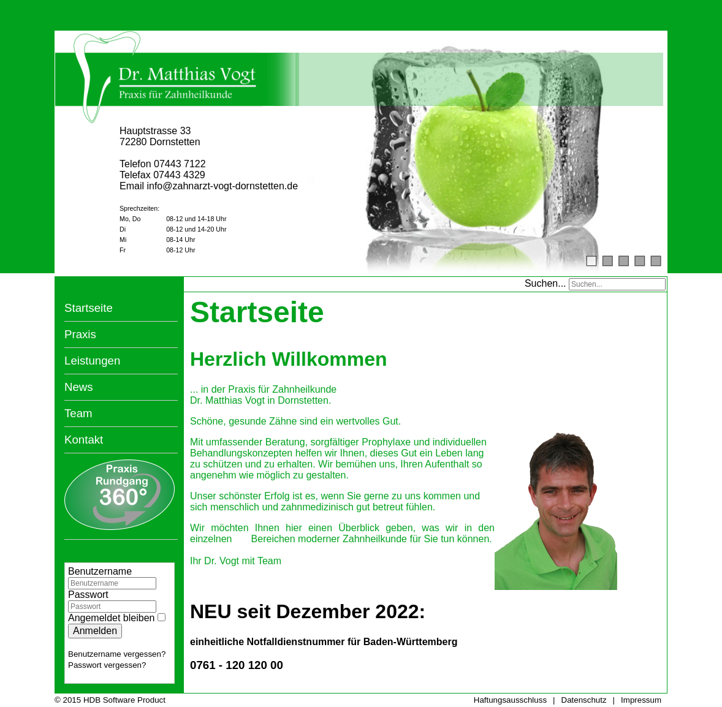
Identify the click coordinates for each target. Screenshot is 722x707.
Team (78, 411)
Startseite (88, 306)
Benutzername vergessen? (116, 652)
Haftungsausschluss (510, 698)
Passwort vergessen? (107, 663)
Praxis (80, 332)
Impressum (641, 698)
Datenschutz (584, 698)
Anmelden (95, 629)
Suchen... (545, 281)
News (78, 385)
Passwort (88, 593)
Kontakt (83, 437)
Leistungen (92, 358)
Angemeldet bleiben (111, 616)
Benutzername (100, 569)
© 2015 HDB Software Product (110, 698)
